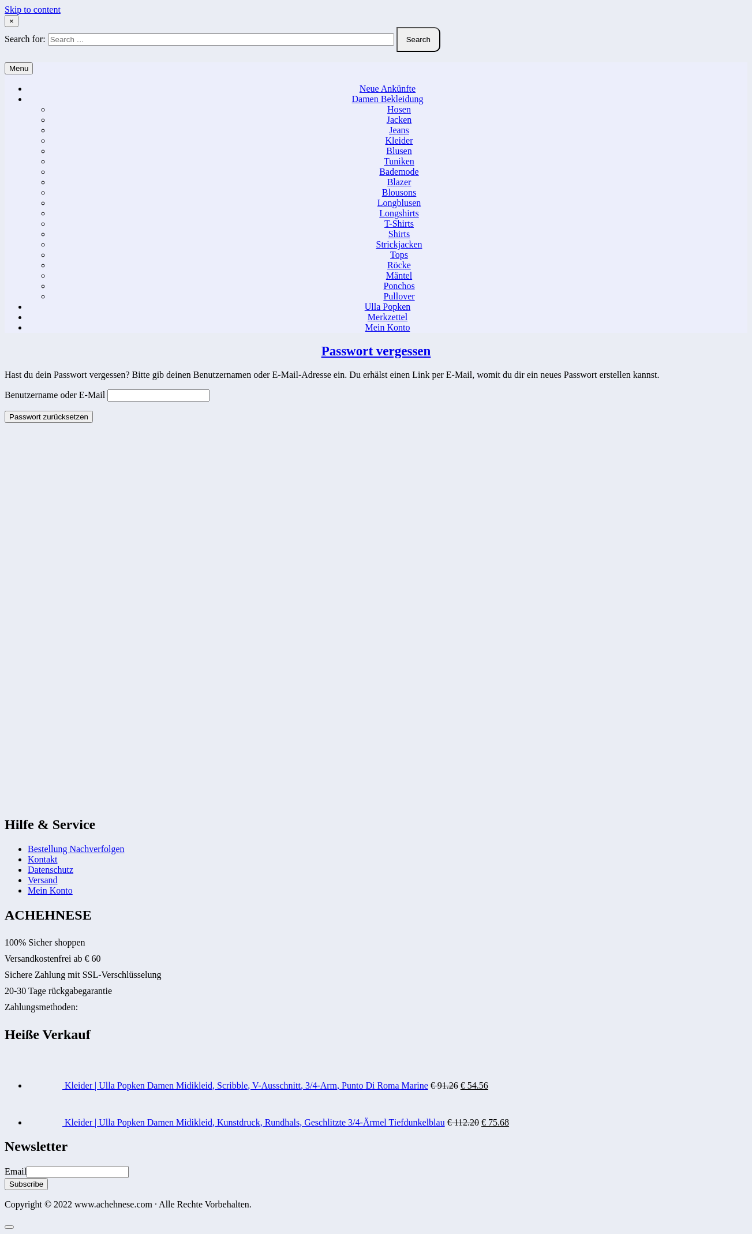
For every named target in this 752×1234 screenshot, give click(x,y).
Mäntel (399, 275)
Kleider (399, 140)
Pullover (398, 296)
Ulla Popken (388, 307)
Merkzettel (387, 317)
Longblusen (399, 203)
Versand (43, 880)
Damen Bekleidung (388, 99)
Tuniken (399, 161)
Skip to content (33, 9)
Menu (18, 68)
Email (16, 1171)
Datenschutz (50, 870)
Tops (399, 255)
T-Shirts (399, 223)
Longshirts (398, 213)
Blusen (398, 151)
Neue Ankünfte (388, 88)
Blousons (399, 192)
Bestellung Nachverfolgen (76, 849)
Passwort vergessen (376, 351)
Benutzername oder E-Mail (55, 395)
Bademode (398, 172)
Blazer (399, 182)
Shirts (399, 234)
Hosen (399, 109)
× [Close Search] (11, 21)
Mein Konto (387, 327)
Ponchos (398, 286)
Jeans (399, 130)
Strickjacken (399, 244)
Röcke (399, 265)
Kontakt (43, 859)
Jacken (399, 120)
